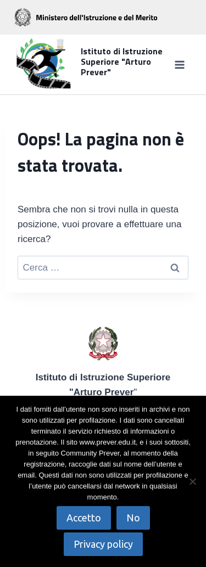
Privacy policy (103, 543)
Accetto (83, 517)
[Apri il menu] (179, 64)
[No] (192, 481)
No (133, 517)
